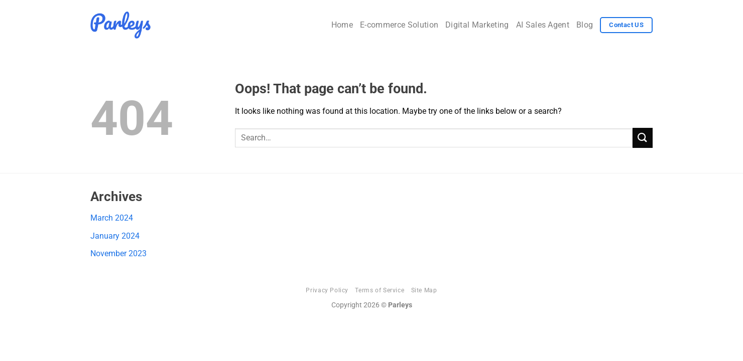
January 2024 (115, 236)
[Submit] (643, 137)
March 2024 (111, 218)
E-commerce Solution (399, 25)
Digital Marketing (477, 25)
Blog (584, 25)
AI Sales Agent (542, 25)
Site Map (424, 290)
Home (342, 25)
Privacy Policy (327, 290)
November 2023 (118, 253)
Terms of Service (379, 290)
